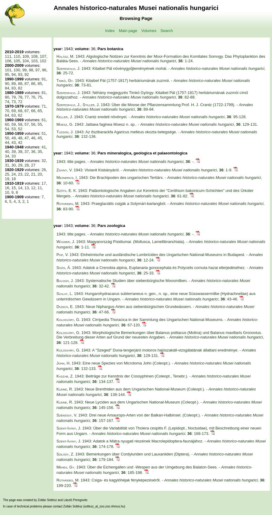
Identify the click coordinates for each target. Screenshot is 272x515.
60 (7, 124)
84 (7, 88)
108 (34, 56)
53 (13, 129)
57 (26, 124)
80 (7, 97)
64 (7, 115)
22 (26, 174)
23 (20, 174)
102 (43, 61)
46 (33, 138)
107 (43, 56)
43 (13, 142)
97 (37, 70)
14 (20, 188)
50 (7, 138)
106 (8, 61)
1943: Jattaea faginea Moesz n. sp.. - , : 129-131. (157, 124)
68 (20, 111)
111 (8, 56)
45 (40, 138)
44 (7, 142)
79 (13, 97)
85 (40, 83)
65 (40, 111)
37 (26, 151)
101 (8, 70)
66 (33, 111)
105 (17, 61)
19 (7, 179)
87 (26, 83)
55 (40, 124)
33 (13, 156)
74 (7, 101)
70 (7, 111)
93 (20, 74)
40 (7, 151)
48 (20, 138)
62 (20, 115)
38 (20, 151)
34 (7, 156)
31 (7, 165)
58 (20, 124)
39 (13, 151)
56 (33, 124)
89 (13, 83)
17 (43, 183)
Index (110, 30)
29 (20, 165)
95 (7, 74)
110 (17, 56)
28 (26, 165)
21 (33, 174)
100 (17, 70)
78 (20, 97)
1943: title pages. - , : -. (126, 161)
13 (26, 188)
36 (33, 151)
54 (7, 129)
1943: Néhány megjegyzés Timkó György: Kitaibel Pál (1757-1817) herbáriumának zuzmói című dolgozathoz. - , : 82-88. (152, 94)
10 (7, 192)
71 (43, 106)
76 (33, 97)
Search (167, 30)
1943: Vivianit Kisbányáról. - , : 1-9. (144, 170)
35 (40, 151)
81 (43, 92)
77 (26, 97)
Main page (128, 30)
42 (20, 142)
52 (20, 129)
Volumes (148, 30)
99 (24, 70)
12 (33, 188)
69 (13, 111)
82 (20, 88)
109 (25, 56)
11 (40, 188)
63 (13, 115)
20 (40, 174)
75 (40, 97)
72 (20, 101)
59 (13, 124)
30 (13, 165)
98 (31, 70)
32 (43, 160)
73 (13, 101)
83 (13, 88)
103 (34, 61)
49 (13, 138)
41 (43, 147)
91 (43, 79)
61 (43, 120)
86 (33, 83)
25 (7, 174)
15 (13, 188)
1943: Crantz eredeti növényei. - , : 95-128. (151, 117)
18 (13, 179)
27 (33, 165)
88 (20, 83)
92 (26, 74)
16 (7, 188)
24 (13, 174)
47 (26, 138)
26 (43, 169)
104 (25, 61)
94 (13, 74)
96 (44, 70)
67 (26, 111)
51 (43, 133)
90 (7, 83)
